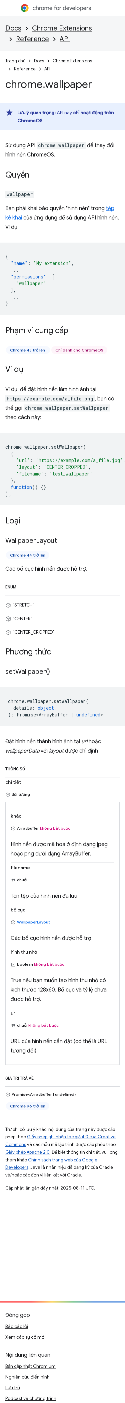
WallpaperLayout (33, 921)
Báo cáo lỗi (16, 1326)
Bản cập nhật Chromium (30, 1366)
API (65, 39)
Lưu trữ (12, 1388)
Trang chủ (15, 61)
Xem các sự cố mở (24, 1337)
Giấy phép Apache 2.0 (27, 1152)
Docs (13, 28)
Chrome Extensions (62, 28)
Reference (32, 39)
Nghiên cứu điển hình (27, 1377)
